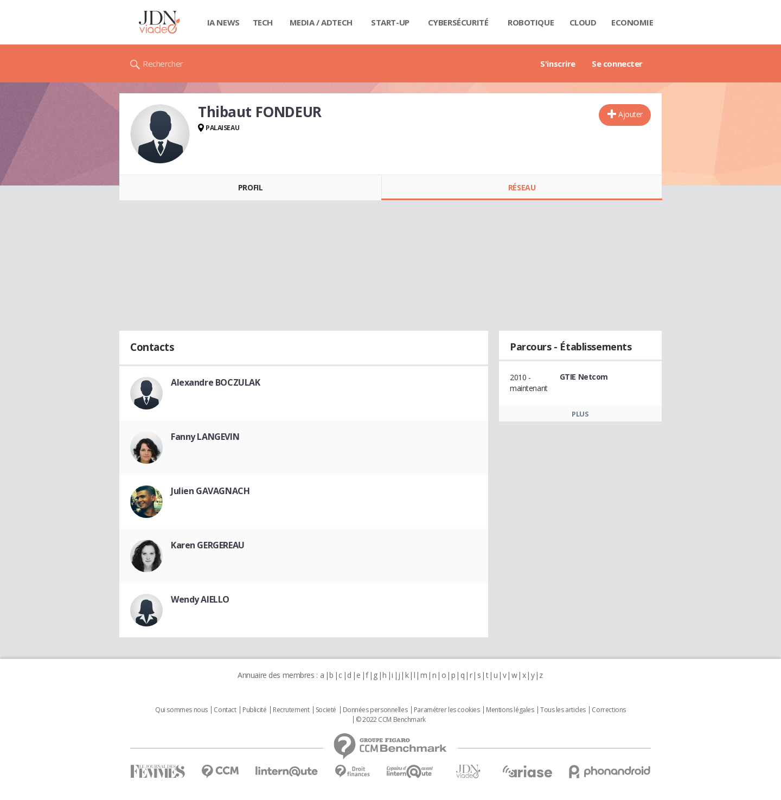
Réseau (521, 187)
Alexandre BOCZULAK (215, 382)
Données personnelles (375, 710)
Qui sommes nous (181, 710)
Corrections (608, 710)
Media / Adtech (321, 22)
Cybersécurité (458, 22)
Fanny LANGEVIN (205, 437)
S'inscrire (557, 63)
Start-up (390, 22)
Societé (326, 710)
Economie (632, 22)
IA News (223, 22)
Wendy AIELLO (200, 599)
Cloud (583, 22)
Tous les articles (563, 710)
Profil (250, 187)
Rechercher (163, 63)
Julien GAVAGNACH (210, 491)
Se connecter (617, 63)
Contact (225, 710)
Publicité (254, 710)
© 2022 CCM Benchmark (391, 720)
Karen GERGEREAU (208, 545)
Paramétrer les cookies (447, 710)
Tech (263, 22)
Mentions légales (510, 710)
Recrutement (291, 710)
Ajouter (630, 114)
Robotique (531, 22)
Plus (580, 414)
